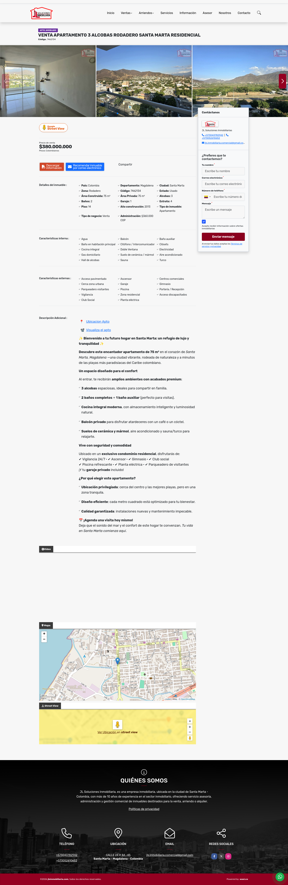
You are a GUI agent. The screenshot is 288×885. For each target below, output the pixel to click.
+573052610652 (211, 138)
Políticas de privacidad (144, 809)
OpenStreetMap (188, 699)
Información (188, 13)
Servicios (167, 13)
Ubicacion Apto (97, 322)
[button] (117, 113)
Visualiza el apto (98, 330)
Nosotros (225, 13)
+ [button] (44, 634)
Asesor (207, 13)
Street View (54, 127)
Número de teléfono (213, 190)
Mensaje (207, 203)
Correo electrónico (213, 177)
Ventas (125, 13)
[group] (48, 81)
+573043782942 (214, 135)
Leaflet (168, 699)
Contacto (244, 13)
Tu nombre (208, 164)
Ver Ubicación (107, 732)
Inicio (110, 13)
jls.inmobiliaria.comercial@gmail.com (225, 142)
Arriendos (145, 13)
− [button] (44, 639)
